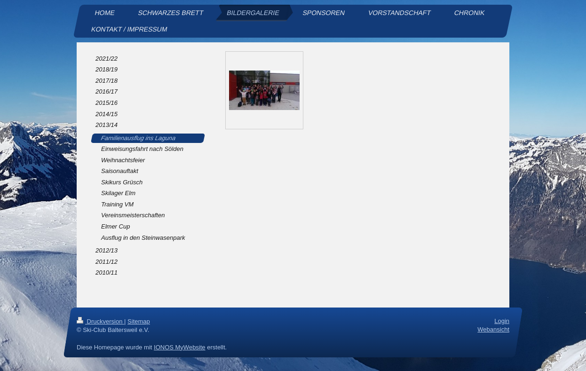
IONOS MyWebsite (180, 346)
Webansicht (493, 329)
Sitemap (138, 321)
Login (501, 320)
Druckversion (100, 321)
